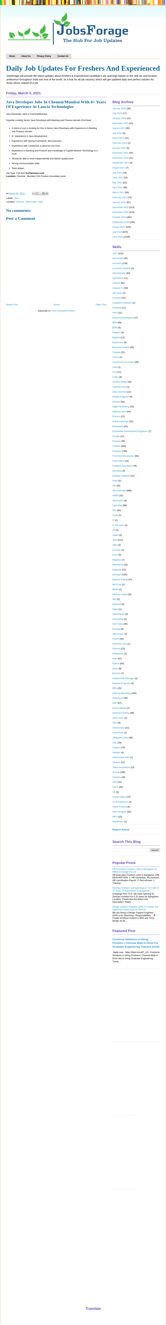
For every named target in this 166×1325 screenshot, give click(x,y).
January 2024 (119, 118)
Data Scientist (119, 392)
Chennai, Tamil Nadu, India (29, 201)
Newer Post (12, 304)
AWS (114, 312)
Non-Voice (117, 624)
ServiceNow (118, 727)
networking (117, 619)
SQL (114, 742)
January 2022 (119, 148)
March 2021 (118, 192)
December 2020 (120, 207)
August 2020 (118, 227)
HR (114, 485)
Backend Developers (122, 317)
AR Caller (117, 293)
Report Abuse (121, 829)
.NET (115, 253)
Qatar (115, 668)
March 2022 (118, 138)
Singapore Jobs (120, 737)
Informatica (117, 500)
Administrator (119, 273)
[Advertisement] (32, 1006)
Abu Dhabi (117, 258)
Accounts (117, 263)
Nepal (115, 609)
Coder (115, 377)
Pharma (116, 648)
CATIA (115, 357)
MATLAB (116, 584)
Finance (116, 441)
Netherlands (118, 614)
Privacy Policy (44, 56)
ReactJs (116, 673)
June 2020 (117, 237)
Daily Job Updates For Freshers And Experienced (83, 68)
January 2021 (119, 202)
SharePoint (117, 732)
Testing (115, 772)
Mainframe (117, 564)
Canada (116, 352)
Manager (116, 574)
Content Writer (119, 381)
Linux (115, 554)
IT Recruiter (118, 525)
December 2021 (120, 153)
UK (114, 792)
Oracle (115, 638)
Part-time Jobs (119, 643)
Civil (114, 372)
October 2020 (119, 217)
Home (12, 56)
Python (115, 663)
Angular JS (117, 288)
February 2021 (119, 197)
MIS (114, 599)
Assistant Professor (122, 303)
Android (116, 283)
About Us (25, 56)
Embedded (117, 426)
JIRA (114, 545)
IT (113, 520)
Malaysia (116, 569)
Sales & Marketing (121, 693)
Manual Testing (119, 579)
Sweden (116, 752)
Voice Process (119, 806)
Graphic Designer (121, 475)
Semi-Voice (118, 718)
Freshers (116, 451)
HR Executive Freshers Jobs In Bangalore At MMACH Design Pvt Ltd (134, 870)
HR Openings (119, 490)
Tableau (116, 762)
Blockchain (117, 342)
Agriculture (117, 278)
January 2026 (119, 108)
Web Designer (119, 811)
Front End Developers (123, 456)
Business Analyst (120, 347)
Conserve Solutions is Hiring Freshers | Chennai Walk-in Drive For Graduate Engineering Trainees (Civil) (135, 943)
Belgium (116, 332)
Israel (115, 515)
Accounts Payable (121, 268)
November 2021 (120, 158)
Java (16, 198)
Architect (116, 298)
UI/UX (115, 787)
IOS (114, 510)
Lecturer (116, 550)
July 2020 (117, 232)
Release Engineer (121, 683)
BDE (114, 322)
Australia (116, 307)
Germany (117, 470)
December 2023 (120, 123)
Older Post (101, 304)
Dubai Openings (120, 421)
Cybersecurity (119, 387)
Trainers (116, 777)
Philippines (117, 653)
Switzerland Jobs (120, 757)
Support (116, 747)
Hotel (115, 480)
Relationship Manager (123, 678)
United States (119, 797)
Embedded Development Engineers (130, 431)
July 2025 (117, 113)
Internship (117, 505)
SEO (114, 722)
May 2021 (117, 182)
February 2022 (119, 143)
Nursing (116, 629)
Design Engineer (120, 396)
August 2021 (118, 167)
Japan (115, 535)
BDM (114, 327)
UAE (114, 782)
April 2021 (117, 187)
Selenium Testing (121, 713)
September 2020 (120, 222)
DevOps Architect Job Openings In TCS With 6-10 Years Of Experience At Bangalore (136, 889)
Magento (116, 559)
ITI (113, 530)
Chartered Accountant (123, 362)
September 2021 (120, 162)
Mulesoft (116, 604)
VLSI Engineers (120, 802)
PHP (114, 658)
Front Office (118, 461)
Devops (116, 401)
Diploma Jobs (119, 411)
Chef (114, 367)
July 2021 (117, 172)
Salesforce (117, 698)
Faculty (116, 436)
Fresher (116, 446)
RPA (114, 688)
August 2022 (118, 128)
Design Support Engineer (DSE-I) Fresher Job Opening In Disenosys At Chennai (135, 908)
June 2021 (117, 177)
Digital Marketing (120, 406)
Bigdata (116, 337)
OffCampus (118, 634)
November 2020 (120, 212)
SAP (114, 703)
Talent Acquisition (121, 767)
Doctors (116, 416)
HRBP (115, 495)
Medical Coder (119, 594)
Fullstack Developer (122, 465)
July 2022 (117, 133)
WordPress (117, 821)
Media (115, 589)
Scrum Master (119, 708)
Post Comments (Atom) (63, 310)
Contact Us (62, 56)
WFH (115, 816)
